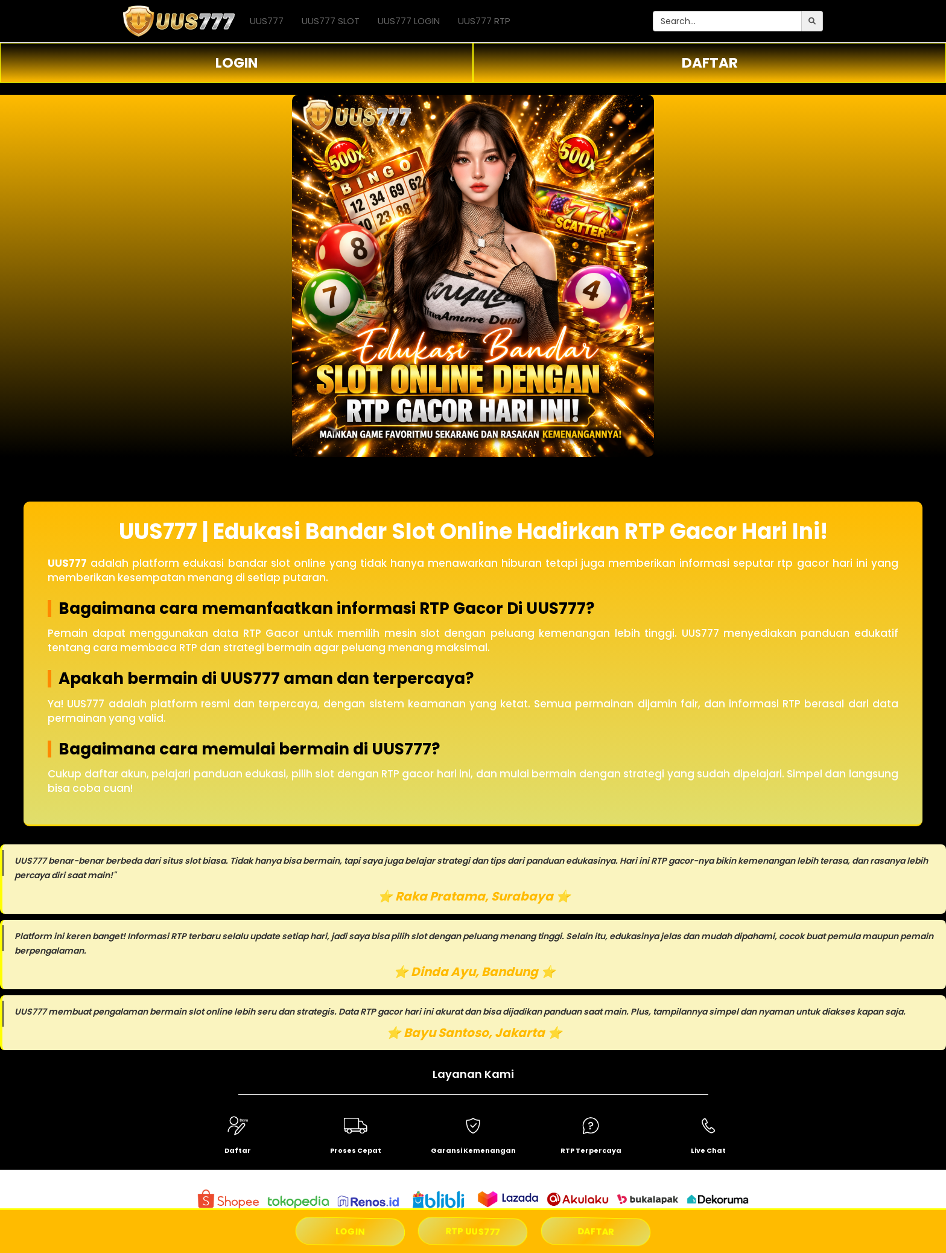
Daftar (237, 1150)
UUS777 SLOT (331, 20)
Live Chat (708, 1150)
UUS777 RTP (484, 20)
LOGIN (236, 62)
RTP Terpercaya (590, 1150)
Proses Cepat (355, 1150)
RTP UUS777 (473, 1231)
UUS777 (267, 20)
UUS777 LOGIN (409, 20)
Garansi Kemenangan (473, 1150)
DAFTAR (710, 62)
